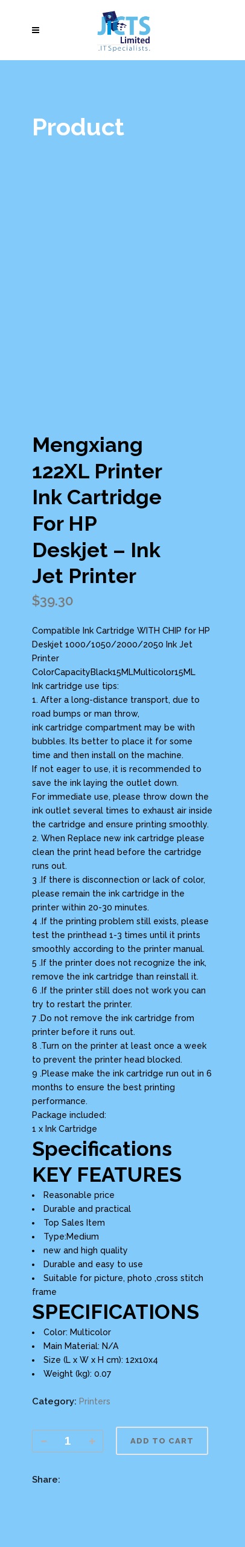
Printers (94, 1401)
